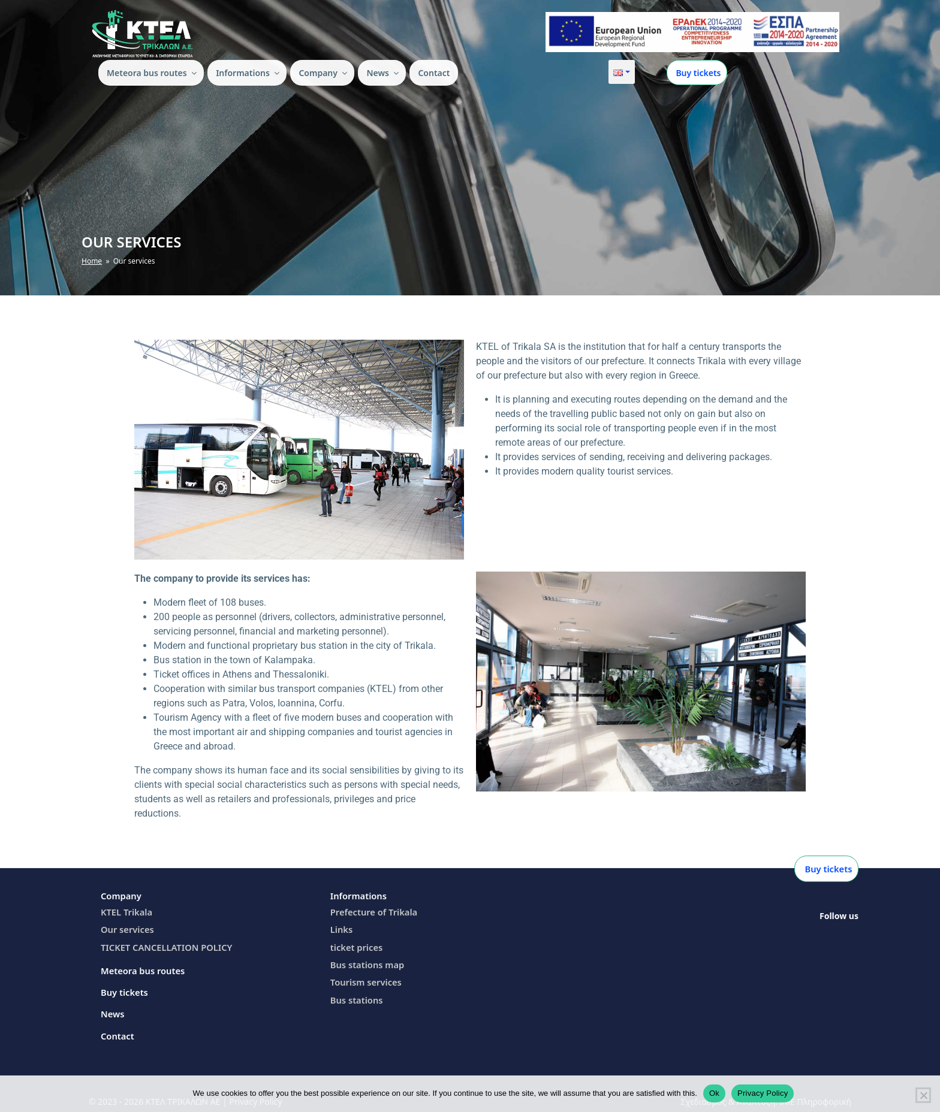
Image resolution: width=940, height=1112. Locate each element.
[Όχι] (923, 1095)
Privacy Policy (762, 1093)
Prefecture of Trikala (372, 911)
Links (341, 927)
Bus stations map (365, 962)
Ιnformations (248, 72)
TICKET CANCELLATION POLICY (163, 945)
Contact (434, 72)
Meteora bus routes (152, 72)
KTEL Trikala (125, 911)
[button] (621, 72)
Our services (126, 927)
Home (92, 261)
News (383, 72)
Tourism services (364, 978)
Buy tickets (697, 72)
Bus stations (355, 996)
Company (324, 72)
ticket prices (355, 945)
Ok (714, 1093)
